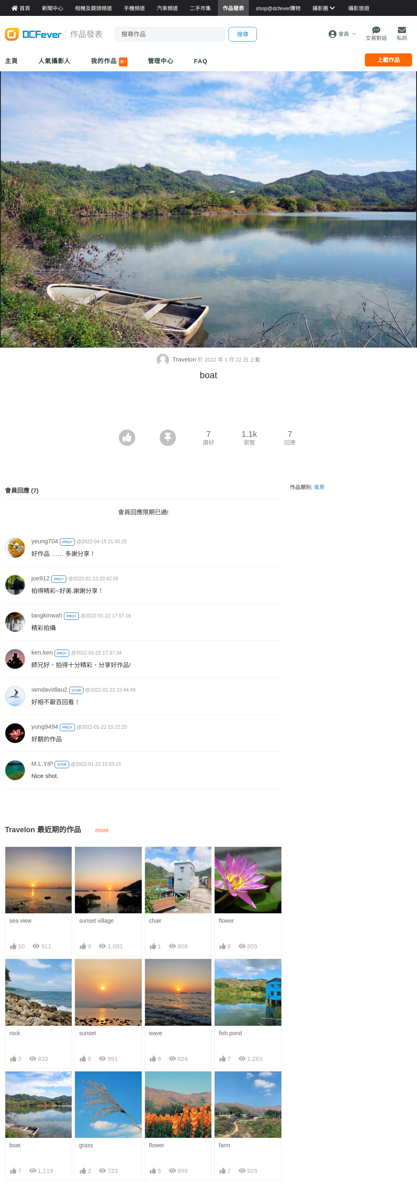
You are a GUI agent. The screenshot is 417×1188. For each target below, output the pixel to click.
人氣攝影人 (54, 60)
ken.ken (42, 652)
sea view (20, 920)
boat (14, 1145)
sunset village (96, 920)
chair (155, 920)
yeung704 (44, 541)
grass (86, 1145)
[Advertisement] (208, 407)
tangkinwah (46, 615)
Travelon (177, 359)
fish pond (230, 1033)
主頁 (11, 60)
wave (155, 1033)
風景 (319, 487)
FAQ (201, 60)
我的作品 (109, 61)
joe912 (40, 578)
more (102, 830)
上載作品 (388, 60)
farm (224, 1145)
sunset (87, 1033)
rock (14, 1033)
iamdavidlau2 (49, 689)
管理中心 (161, 60)
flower (226, 920)
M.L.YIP (42, 763)
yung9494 (44, 726)
